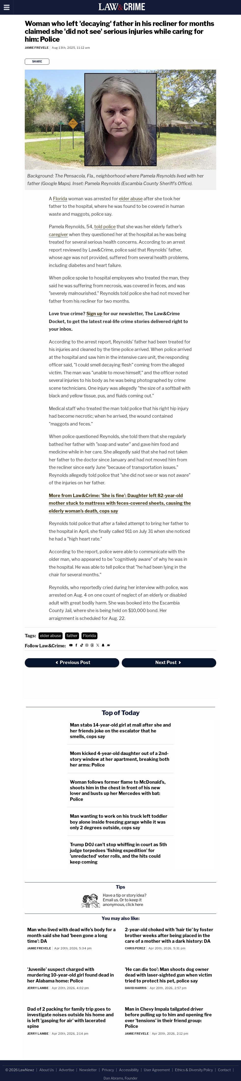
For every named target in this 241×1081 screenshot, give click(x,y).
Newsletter (88, 1070)
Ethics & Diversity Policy (194, 1070)
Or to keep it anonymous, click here (123, 902)
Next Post (168, 662)
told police (105, 226)
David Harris (136, 988)
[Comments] (25, 54)
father (72, 635)
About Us (46, 1070)
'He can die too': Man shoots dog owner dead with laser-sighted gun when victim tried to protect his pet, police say (168, 975)
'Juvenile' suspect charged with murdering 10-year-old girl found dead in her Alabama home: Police (70, 975)
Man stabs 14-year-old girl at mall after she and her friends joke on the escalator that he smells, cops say (120, 730)
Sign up (94, 313)
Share (37, 61)
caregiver (58, 234)
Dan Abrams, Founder (120, 1078)
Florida (60, 198)
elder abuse (131, 198)
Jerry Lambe (38, 988)
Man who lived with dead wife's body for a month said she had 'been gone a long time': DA (71, 935)
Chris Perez (135, 948)
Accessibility (129, 1070)
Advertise (66, 1070)
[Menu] (6, 7)
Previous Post (72, 662)
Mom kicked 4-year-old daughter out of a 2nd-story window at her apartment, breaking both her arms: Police (119, 759)
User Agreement (157, 1070)
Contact (224, 1070)
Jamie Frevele (37, 48)
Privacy (108, 1070)
